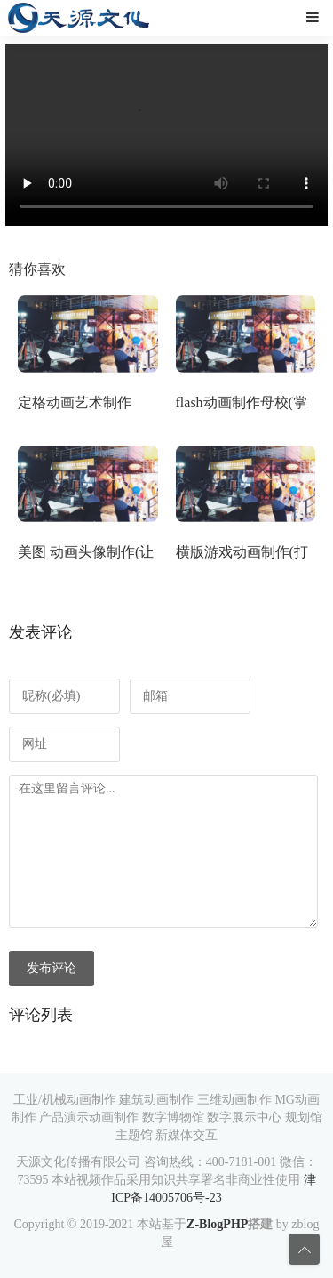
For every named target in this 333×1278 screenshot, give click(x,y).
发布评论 (51, 968)
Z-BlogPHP (217, 1224)
